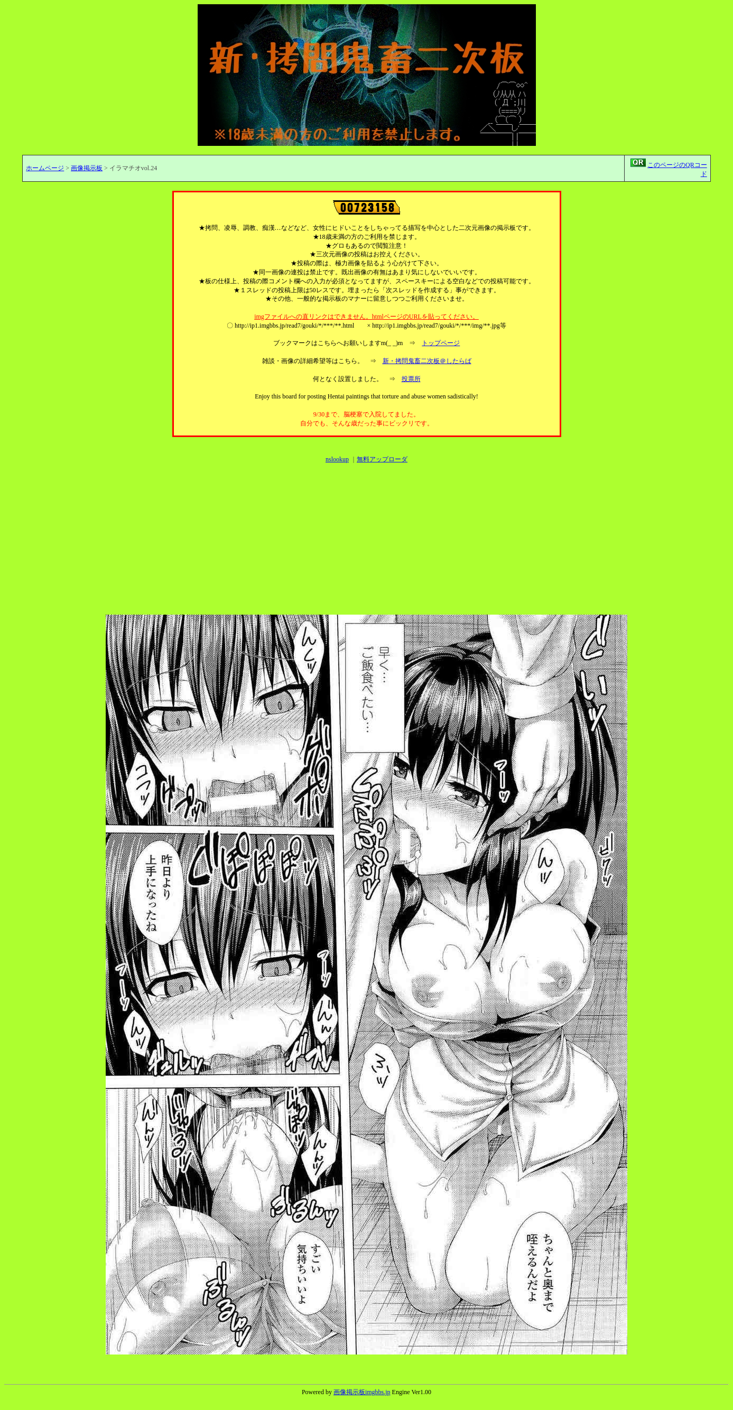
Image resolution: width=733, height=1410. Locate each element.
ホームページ (45, 168)
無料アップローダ (382, 459)
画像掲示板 (87, 168)
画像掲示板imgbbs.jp (362, 1392)
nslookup (337, 459)
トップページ (441, 343)
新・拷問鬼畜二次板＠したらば (427, 361)
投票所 (411, 379)
